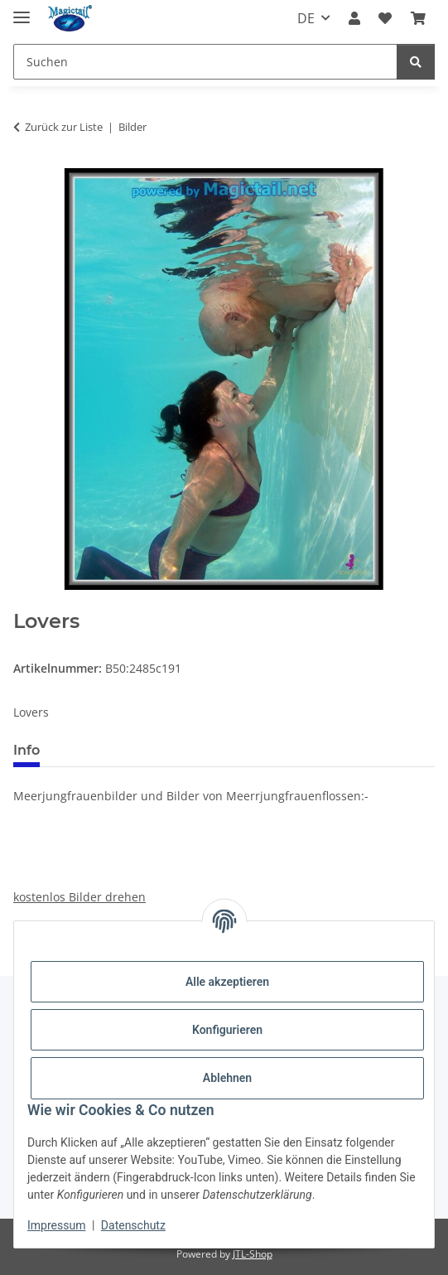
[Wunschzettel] (385, 18)
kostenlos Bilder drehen (79, 897)
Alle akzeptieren (227, 981)
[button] (354, 18)
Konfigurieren (227, 1029)
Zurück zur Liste (64, 126)
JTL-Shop (252, 1254)
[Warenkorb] (418, 18)
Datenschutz (133, 1225)
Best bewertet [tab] (115, 750)
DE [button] (306, 18)
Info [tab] (26, 750)
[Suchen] (205, 62)
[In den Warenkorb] (26, 601)
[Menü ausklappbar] (21, 10)
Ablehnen (227, 1077)
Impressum (56, 1225)
